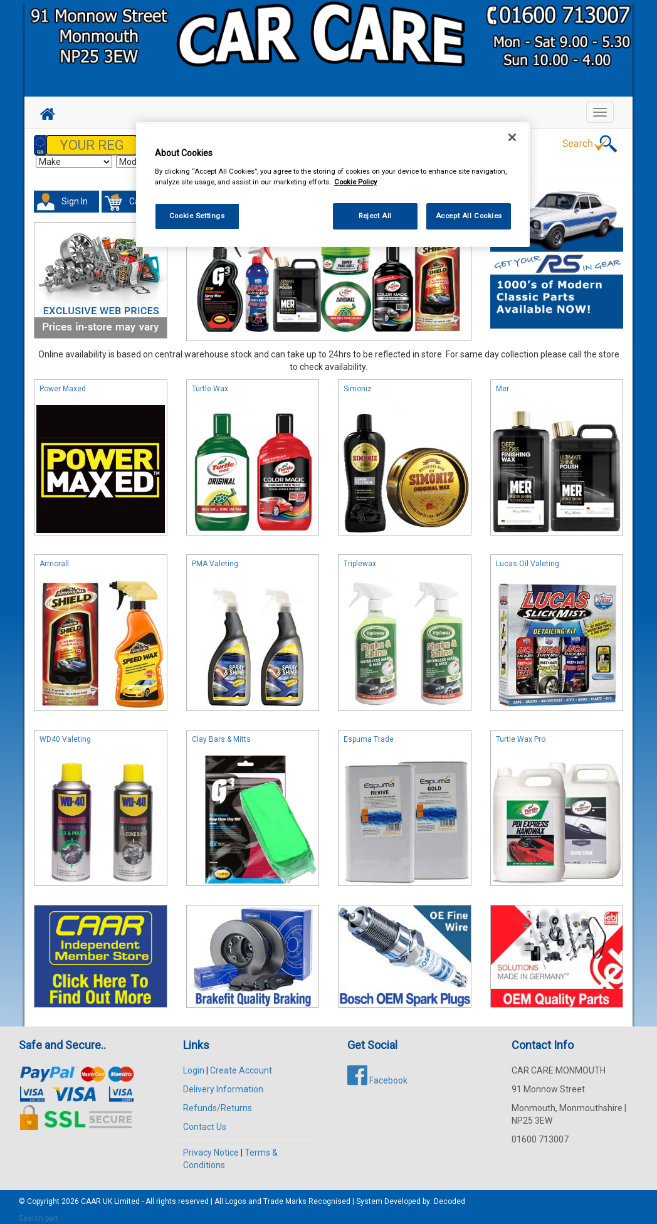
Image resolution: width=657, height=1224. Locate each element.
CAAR (91, 1195)
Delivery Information (223, 1083)
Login (193, 1064)
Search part (38, 1212)
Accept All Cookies (469, 215)
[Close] (512, 137)
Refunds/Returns (217, 1102)
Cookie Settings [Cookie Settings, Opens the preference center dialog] (197, 215)
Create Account (241, 1064)
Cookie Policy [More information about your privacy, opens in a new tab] (355, 181)
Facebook (377, 1074)
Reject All (375, 215)
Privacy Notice (211, 1146)
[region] (333, 184)
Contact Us (204, 1121)
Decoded (449, 1195)
